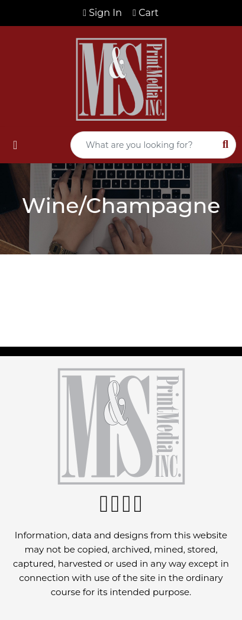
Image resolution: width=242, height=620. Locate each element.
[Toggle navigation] (15, 145)
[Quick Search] (143, 145)
